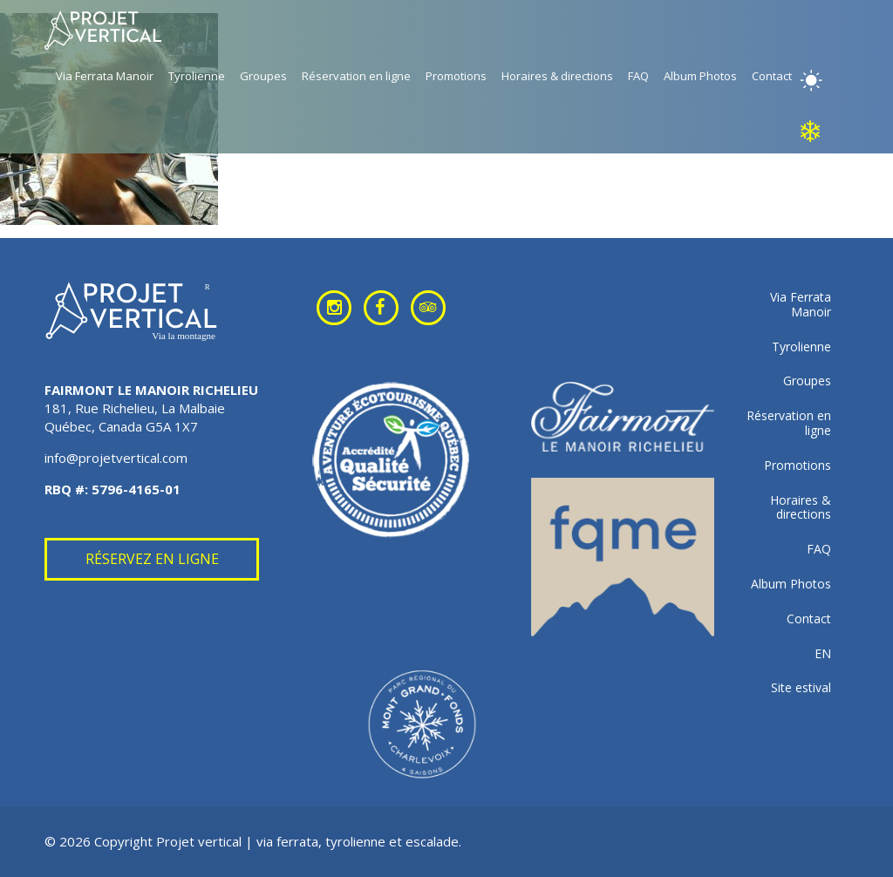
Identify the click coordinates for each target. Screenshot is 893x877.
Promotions (456, 76)
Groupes (263, 76)
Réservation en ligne (356, 76)
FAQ (638, 76)
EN (823, 654)
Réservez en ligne (152, 558)
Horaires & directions (557, 76)
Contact (772, 76)
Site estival (801, 688)
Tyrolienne (196, 76)
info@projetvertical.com (115, 457)
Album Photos (700, 76)
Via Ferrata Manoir (104, 76)
